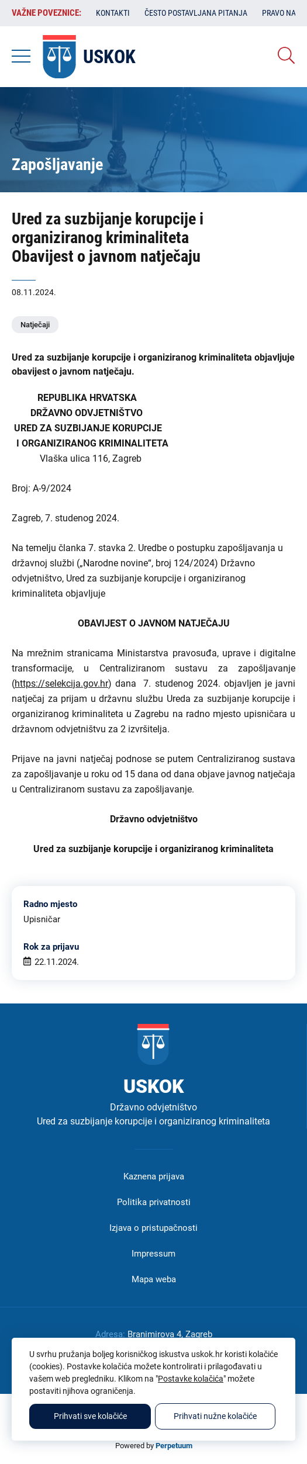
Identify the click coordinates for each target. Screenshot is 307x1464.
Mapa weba (154, 1279)
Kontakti (113, 13)
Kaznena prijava (153, 1176)
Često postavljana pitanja (195, 13)
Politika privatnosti (154, 1202)
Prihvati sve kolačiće (90, 1416)
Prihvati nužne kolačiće (215, 1416)
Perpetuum (174, 1445)
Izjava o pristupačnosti (153, 1228)
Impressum (153, 1253)
